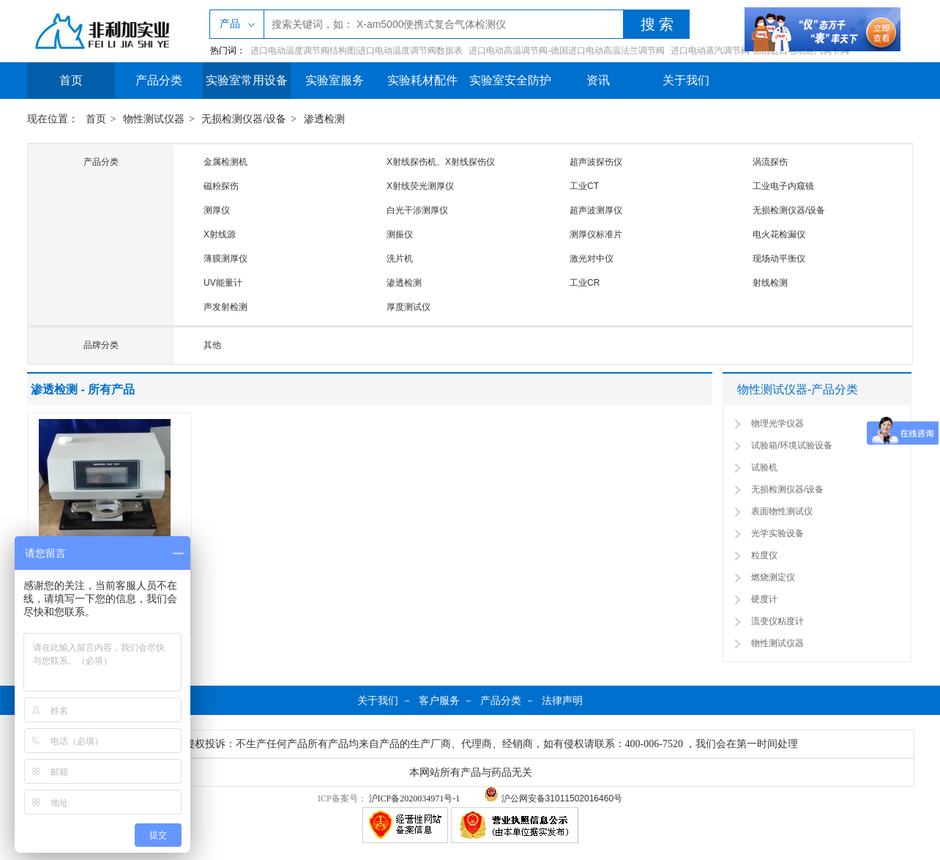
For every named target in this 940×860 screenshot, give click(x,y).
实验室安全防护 (510, 80)
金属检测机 (225, 162)
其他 (212, 345)
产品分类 (158, 80)
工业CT (584, 186)
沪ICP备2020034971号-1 (415, 798)
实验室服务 (334, 80)
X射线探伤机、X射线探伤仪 (441, 162)
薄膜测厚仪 (225, 258)
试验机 (764, 467)
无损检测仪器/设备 (243, 119)
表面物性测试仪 (782, 511)
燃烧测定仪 (773, 577)
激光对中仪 (591, 258)
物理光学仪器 (777, 423)
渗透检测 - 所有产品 (83, 389)
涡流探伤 (770, 162)
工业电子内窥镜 (783, 186)
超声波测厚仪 (596, 210)
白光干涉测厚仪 (417, 210)
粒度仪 (764, 555)
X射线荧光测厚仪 (420, 186)
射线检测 (770, 283)
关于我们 (686, 80)
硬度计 (764, 599)
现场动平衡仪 (779, 258)
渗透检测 (324, 119)
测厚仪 (217, 210)
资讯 (598, 80)
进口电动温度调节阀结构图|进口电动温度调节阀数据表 (356, 50)
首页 (71, 80)
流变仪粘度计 (777, 621)
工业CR (585, 283)
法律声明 (562, 700)
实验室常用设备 (247, 80)
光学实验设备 (777, 533)
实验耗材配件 (422, 80)
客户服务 (439, 700)
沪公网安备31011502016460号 (553, 798)
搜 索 (657, 24)
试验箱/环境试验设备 (791, 445)
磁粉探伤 (221, 186)
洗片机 (400, 258)
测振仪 (400, 234)
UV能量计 (223, 283)
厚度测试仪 (408, 307)
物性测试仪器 (153, 119)
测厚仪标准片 (596, 234)
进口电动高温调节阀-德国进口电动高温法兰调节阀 (567, 50)
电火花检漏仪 (779, 234)
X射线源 (220, 234)
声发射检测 (225, 307)
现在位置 (47, 119)
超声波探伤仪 (596, 162)
